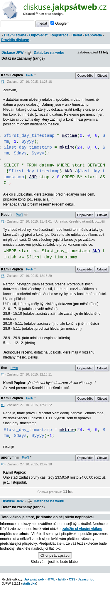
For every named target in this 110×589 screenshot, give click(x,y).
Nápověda (93, 35)
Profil (29, 75)
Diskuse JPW (12, 53)
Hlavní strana (15, 35)
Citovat (102, 75)
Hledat (76, 35)
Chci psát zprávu (55, 555)
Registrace (59, 35)
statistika (29, 583)
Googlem (60, 23)
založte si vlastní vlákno (82, 529)
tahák (62, 579)
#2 (2, 221)
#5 (2, 405)
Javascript (86, 579)
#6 (2, 464)
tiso (4, 368)
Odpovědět (38, 35)
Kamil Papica (12, 75)
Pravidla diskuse (15, 40)
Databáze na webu (49, 53)
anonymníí (10, 457)
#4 (2, 374)
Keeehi (7, 215)
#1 (2, 81)
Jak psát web (34, 579)
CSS (72, 579)
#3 (2, 275)
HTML (50, 579)
